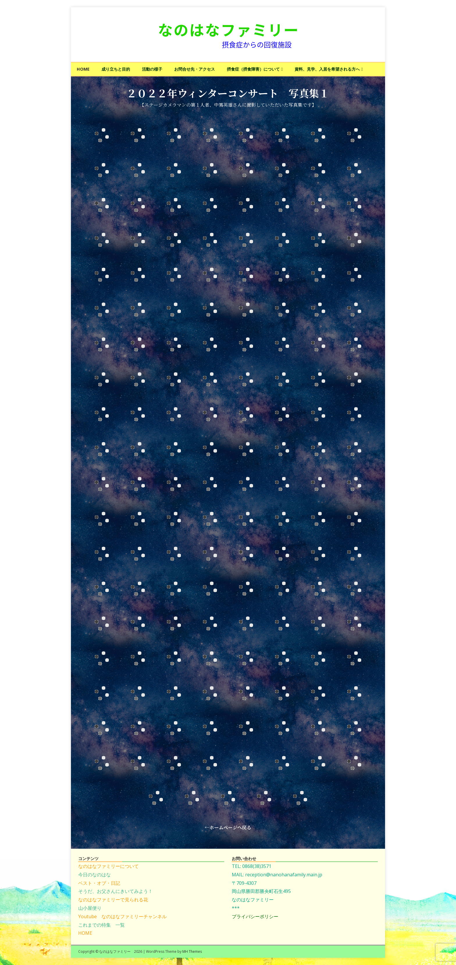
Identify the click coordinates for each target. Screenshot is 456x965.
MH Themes (192, 951)
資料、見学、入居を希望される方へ (327, 69)
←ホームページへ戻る (228, 827)
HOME (83, 69)
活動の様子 (152, 69)
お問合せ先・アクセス (194, 69)
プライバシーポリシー (255, 916)
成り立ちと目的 (115, 69)
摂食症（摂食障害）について (253, 69)
